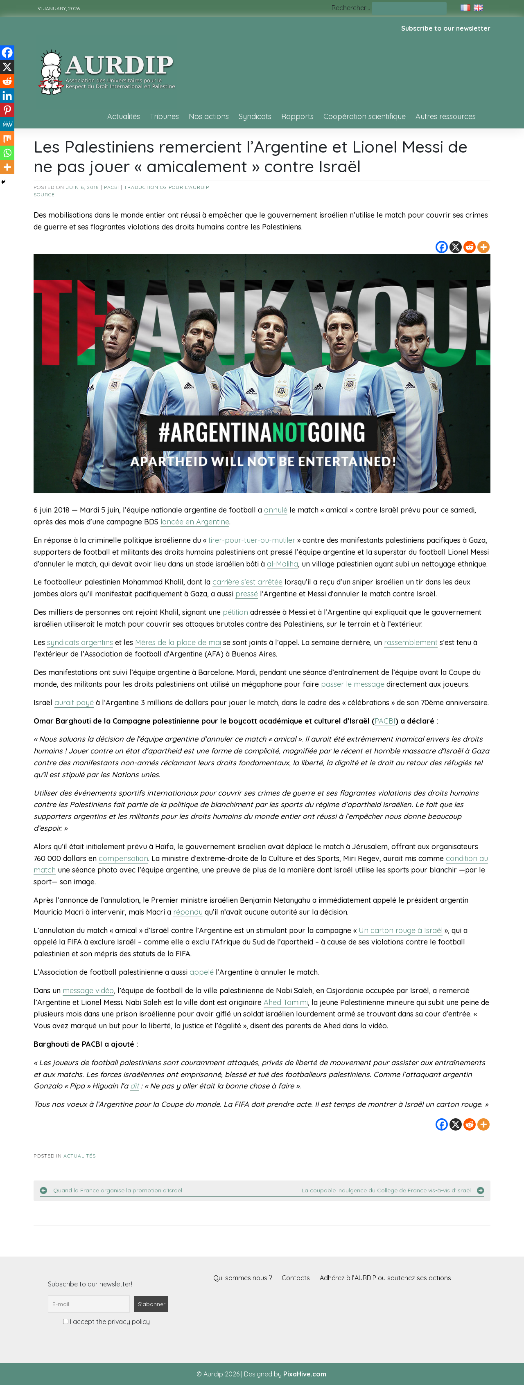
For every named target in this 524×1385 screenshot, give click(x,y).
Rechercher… (351, 8)
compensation (123, 858)
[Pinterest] (7, 110)
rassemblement (411, 642)
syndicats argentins (80, 642)
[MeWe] (7, 124)
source (44, 194)
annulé (275, 510)
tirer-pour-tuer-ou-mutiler (251, 540)
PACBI (111, 187)
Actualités (123, 116)
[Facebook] (442, 247)
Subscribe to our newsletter (445, 28)
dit (134, 1085)
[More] (483, 247)
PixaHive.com (304, 1374)
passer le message (352, 684)
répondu (188, 912)
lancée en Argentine (194, 521)
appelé (202, 972)
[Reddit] (469, 247)
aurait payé (74, 702)
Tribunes (164, 116)
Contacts (296, 1278)
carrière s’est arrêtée (247, 582)
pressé (246, 593)
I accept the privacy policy (106, 1322)
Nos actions (209, 116)
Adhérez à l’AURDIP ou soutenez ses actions (385, 1278)
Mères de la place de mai (178, 642)
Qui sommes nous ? (242, 1278)
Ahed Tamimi (286, 1002)
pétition (235, 612)
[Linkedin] (7, 95)
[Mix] (7, 138)
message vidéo (88, 990)
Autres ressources (446, 116)
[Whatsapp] (7, 153)
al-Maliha (282, 564)
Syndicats (255, 116)
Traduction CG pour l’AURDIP (166, 187)
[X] (455, 247)
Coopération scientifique (364, 116)
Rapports (297, 116)
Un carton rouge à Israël (401, 930)
